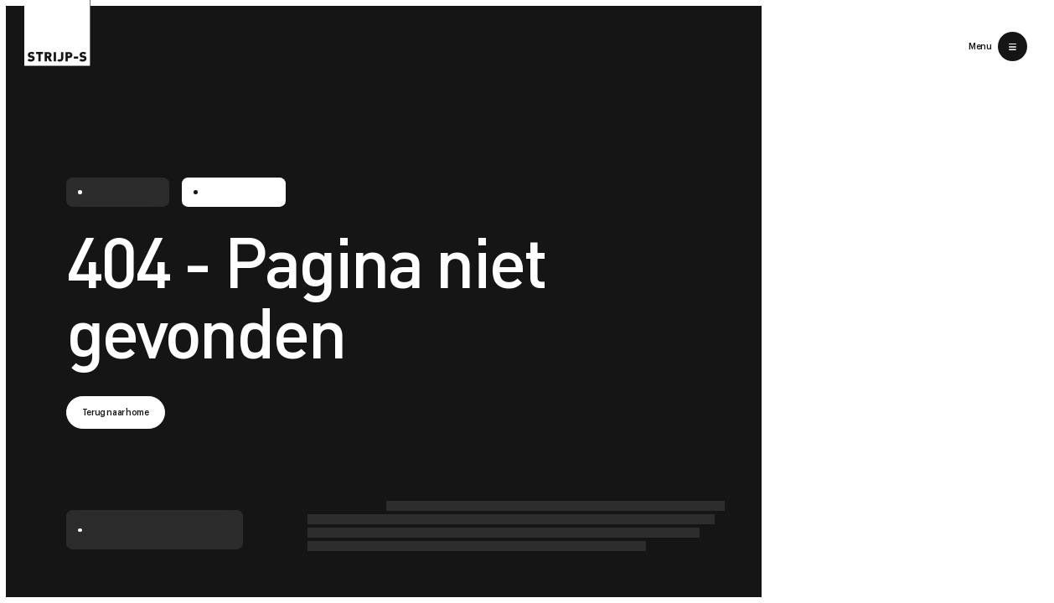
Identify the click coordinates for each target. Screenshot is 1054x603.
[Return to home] (57, 33)
